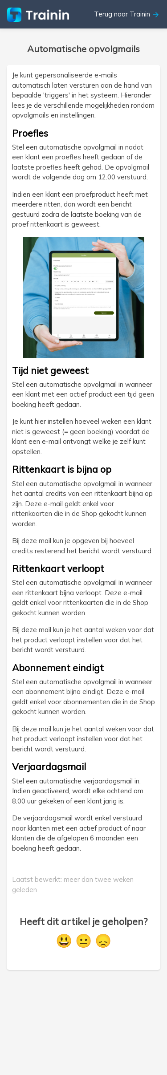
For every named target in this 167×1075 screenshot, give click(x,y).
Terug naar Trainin (127, 14)
